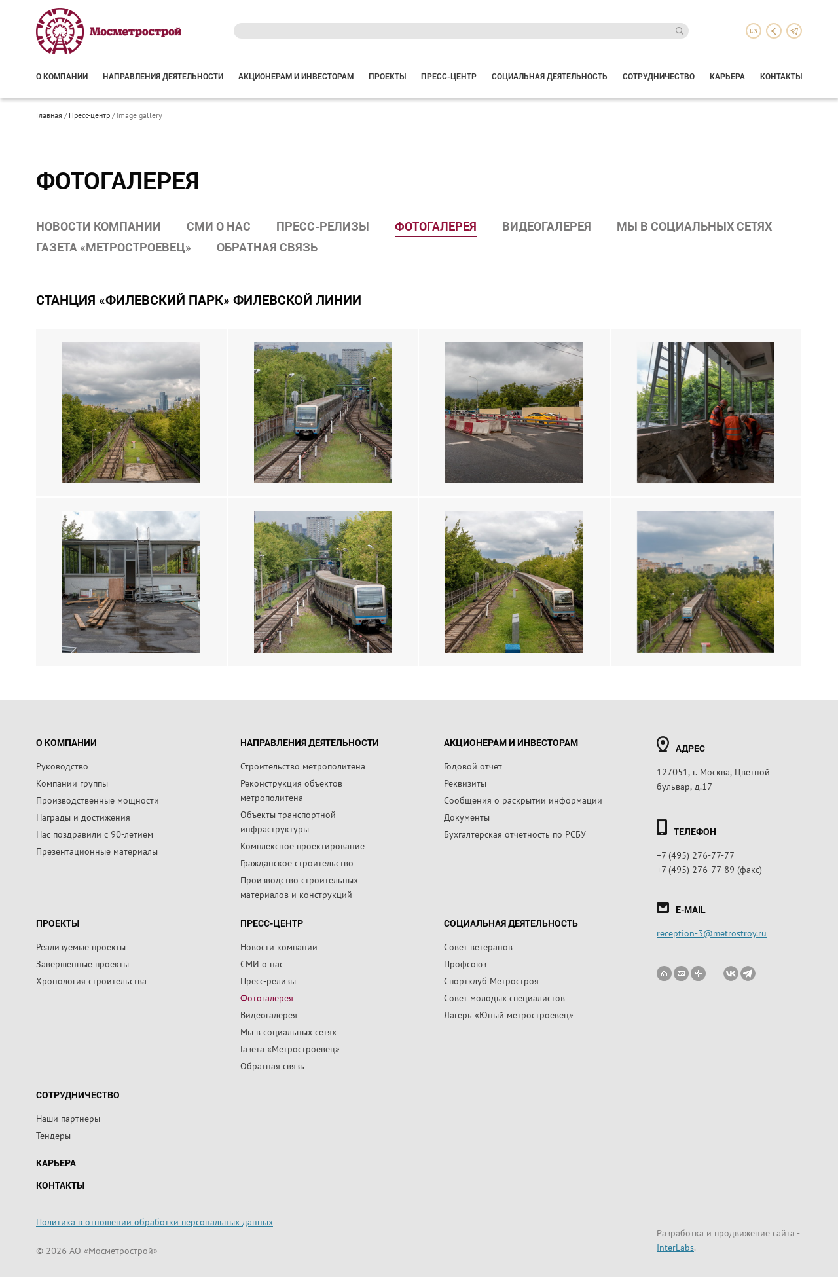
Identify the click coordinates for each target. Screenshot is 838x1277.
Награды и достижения (83, 817)
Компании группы (72, 782)
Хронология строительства (91, 980)
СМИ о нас (219, 226)
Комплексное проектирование (302, 845)
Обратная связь (267, 247)
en (753, 31)
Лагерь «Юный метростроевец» (509, 1014)
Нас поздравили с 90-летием (94, 834)
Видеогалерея (546, 226)
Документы (467, 817)
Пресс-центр (449, 76)
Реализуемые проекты (81, 946)
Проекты (387, 76)
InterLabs (675, 1247)
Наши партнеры (68, 1118)
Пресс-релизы (322, 226)
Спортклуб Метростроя (491, 980)
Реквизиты (465, 782)
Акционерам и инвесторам (296, 76)
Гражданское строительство (297, 862)
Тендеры (53, 1135)
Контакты (781, 76)
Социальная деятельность (550, 76)
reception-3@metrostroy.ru (712, 932)
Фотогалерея (436, 226)
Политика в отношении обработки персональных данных (154, 1221)
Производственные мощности (97, 799)
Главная (49, 114)
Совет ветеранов (478, 946)
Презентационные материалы (97, 851)
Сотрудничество (659, 76)
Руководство (62, 765)
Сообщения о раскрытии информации (523, 799)
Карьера (727, 76)
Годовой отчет (473, 765)
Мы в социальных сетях (694, 226)
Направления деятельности (163, 76)
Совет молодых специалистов (504, 997)
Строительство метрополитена (302, 765)
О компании (62, 76)
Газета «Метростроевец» (113, 247)
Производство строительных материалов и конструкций (299, 887)
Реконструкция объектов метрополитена (291, 790)
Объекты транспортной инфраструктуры (288, 821)
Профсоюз (465, 963)
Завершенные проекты (82, 963)
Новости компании (98, 226)
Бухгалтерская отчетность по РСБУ (515, 834)
